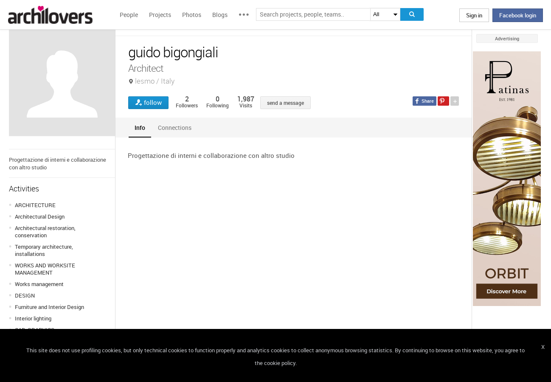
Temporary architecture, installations (44, 250)
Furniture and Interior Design (49, 307)
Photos (191, 15)
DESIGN (25, 295)
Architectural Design (40, 216)
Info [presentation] (140, 128)
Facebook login (517, 15)
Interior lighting (33, 318)
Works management (39, 284)
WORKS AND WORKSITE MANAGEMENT (45, 268)
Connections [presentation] (174, 128)
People (129, 15)
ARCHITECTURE (35, 205)
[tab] (140, 128)
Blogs (220, 15)
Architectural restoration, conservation (45, 231)
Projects (160, 15)
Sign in (474, 15)
